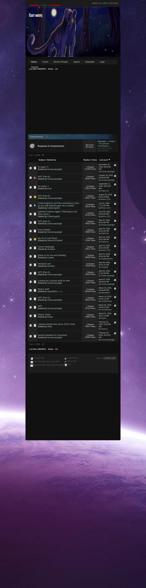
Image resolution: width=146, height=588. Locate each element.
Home (34, 62)
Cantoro (104, 329)
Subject (42, 160)
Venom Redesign (46, 247)
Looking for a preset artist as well (54, 280)
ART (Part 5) (44, 196)
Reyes (50, 317)
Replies (86, 160)
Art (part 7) (43, 167)
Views (94, 160)
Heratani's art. (44, 263)
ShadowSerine (107, 259)
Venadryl (51, 249)
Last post (104, 160)
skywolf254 (52, 291)
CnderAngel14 (53, 208)
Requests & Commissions (51, 146)
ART (40, 306)
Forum (45, 62)
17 (43, 155)
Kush (49, 188)
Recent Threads (61, 62)
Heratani (51, 266)
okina (49, 326)
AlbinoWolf (105, 293)
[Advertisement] (46, 103)
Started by (51, 160)
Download (89, 62)
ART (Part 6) (44, 176)
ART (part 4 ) (44, 221)
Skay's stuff (43, 289)
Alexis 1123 (105, 199)
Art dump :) (43, 186)
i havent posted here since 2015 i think (56, 324)
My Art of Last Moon (47, 238)
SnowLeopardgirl (54, 169)
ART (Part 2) (44, 297)
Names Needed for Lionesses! (52, 335)
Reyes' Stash (44, 314)
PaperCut (105, 191)
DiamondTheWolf (55, 240)
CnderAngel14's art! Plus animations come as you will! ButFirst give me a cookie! (58, 204)
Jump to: (99, 358)
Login (102, 62)
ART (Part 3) (44, 272)
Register (35, 67)
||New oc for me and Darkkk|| (52, 255)
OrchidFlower (106, 301)
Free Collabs (44, 229)
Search (76, 62)
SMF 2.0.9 (36, 445)
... (41, 155)
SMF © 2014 (48, 445)
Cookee (112, 141)
